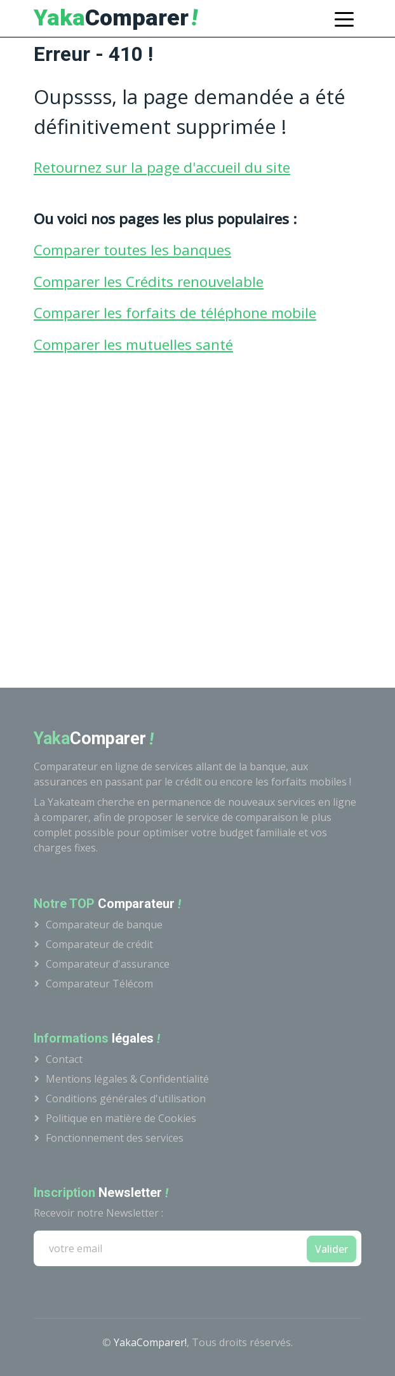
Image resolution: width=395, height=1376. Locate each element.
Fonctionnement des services (115, 1138)
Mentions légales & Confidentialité (127, 1079)
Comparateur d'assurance (108, 964)
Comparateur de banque (104, 925)
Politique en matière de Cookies (121, 1118)
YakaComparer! (150, 1342)
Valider (331, 1249)
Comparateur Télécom (99, 984)
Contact (64, 1059)
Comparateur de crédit (99, 944)
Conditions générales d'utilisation (126, 1098)
